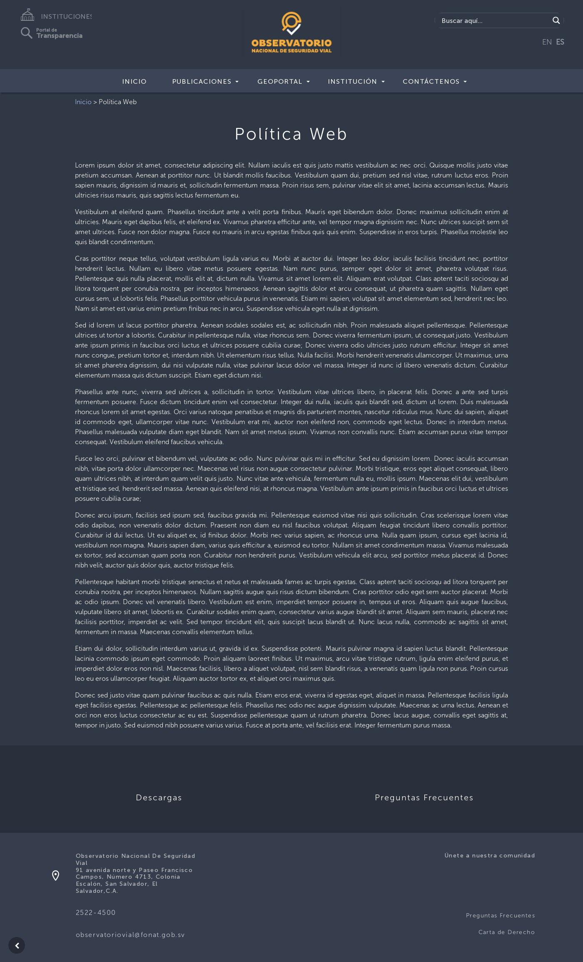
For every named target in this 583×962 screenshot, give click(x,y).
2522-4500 (96, 913)
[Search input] (494, 20)
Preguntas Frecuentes (500, 915)
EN (547, 42)
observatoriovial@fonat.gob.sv (130, 935)
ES (560, 42)
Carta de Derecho (506, 932)
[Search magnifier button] (556, 20)
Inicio (134, 81)
